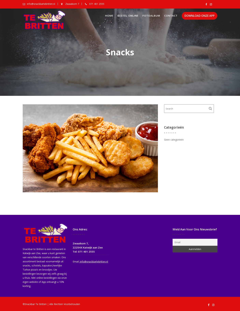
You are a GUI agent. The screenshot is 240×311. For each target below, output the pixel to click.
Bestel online (127, 15)
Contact (171, 15)
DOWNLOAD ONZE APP (200, 16)
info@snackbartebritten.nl (94, 261)
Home (109, 15)
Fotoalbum (151, 15)
